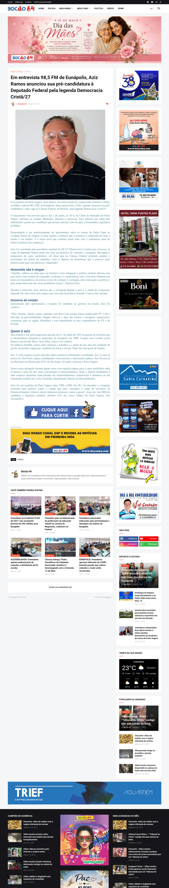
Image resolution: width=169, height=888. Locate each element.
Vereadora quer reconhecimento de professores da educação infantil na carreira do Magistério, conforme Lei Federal (60, 524)
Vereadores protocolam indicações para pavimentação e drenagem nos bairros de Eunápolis (94, 522)
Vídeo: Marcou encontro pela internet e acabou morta (36, 850)
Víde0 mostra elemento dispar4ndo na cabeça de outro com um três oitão (146, 768)
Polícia (51, 8)
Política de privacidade (42, 2)
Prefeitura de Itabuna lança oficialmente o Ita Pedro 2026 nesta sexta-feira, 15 (146, 597)
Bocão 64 (26, 471)
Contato (28, 2)
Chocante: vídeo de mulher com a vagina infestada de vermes (144, 738)
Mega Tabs (82, 8)
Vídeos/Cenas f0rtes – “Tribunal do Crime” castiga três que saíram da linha (144, 837)
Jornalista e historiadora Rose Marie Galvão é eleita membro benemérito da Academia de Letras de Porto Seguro (146, 633)
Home (10, 2)
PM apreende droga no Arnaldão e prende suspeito (145, 753)
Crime (121, 8)
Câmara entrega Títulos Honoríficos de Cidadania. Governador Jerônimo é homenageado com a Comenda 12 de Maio (59, 565)
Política (98, 8)
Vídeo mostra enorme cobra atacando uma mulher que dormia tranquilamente (38, 837)
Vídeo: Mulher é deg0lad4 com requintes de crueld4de (36, 877)
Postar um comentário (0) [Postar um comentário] (60, 587)
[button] (152, 8)
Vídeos (110, 8)
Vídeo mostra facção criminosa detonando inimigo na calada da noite (37, 864)
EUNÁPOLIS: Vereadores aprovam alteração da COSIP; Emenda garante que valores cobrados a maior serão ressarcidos (93, 565)
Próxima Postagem (103, 597)
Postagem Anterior (18, 597)
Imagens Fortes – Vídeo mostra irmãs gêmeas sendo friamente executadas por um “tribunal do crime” (142, 870)
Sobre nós (19, 2)
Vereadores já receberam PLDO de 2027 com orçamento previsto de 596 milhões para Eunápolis (25, 522)
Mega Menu (65, 8)
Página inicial (16, 72)
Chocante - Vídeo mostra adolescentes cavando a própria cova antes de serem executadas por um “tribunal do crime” (144, 853)
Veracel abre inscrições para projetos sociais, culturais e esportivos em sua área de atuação (146, 614)
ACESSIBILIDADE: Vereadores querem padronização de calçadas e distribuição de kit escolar (24, 563)
